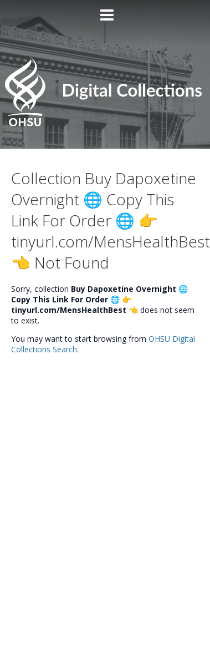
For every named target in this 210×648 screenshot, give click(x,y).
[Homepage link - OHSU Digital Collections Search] (104, 123)
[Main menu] (105, 10)
